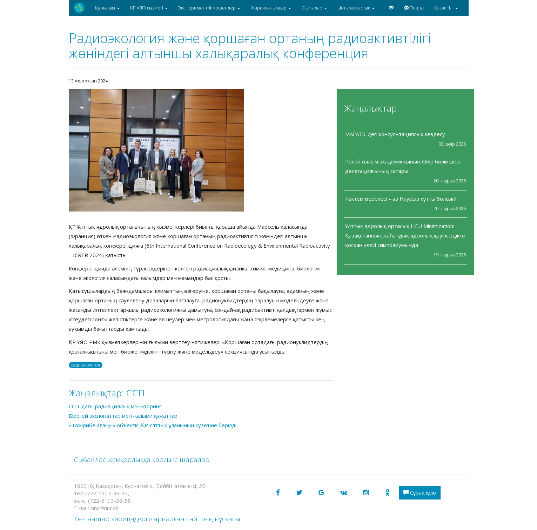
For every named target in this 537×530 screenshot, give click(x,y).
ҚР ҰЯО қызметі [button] (149, 8)
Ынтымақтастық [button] (356, 8)
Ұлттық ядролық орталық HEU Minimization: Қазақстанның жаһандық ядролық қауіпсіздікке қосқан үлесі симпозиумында (405, 235)
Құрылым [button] (107, 8)
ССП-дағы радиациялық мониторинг (115, 406)
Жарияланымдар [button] (271, 8)
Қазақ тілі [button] (446, 8)
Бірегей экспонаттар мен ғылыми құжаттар (123, 415)
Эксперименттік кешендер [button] (209, 8)
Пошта (414, 8)
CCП (135, 393)
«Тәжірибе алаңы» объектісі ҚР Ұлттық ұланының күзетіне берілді (152, 425)
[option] (200, 150)
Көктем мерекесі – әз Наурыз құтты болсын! (400, 198)
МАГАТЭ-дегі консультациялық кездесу (395, 133)
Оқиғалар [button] (314, 8)
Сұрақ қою (419, 492)
